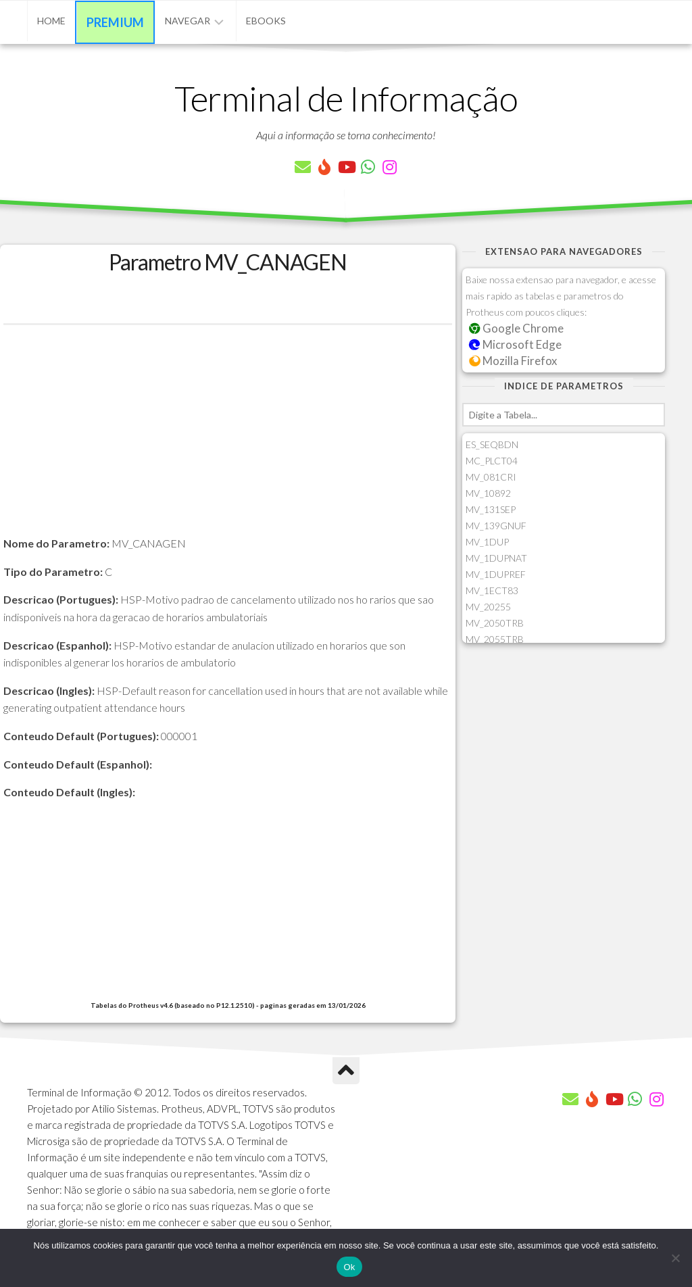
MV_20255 (488, 606)
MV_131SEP (491, 509)
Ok (349, 1267)
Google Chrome (516, 328)
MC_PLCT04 (492, 460)
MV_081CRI (491, 477)
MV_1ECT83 (492, 590)
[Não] (675, 1258)
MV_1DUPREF (496, 574)
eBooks (266, 20)
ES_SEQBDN (492, 444)
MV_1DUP (487, 542)
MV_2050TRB (495, 623)
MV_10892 (488, 493)
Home (51, 20)
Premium (115, 22)
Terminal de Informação (346, 98)
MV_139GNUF (496, 525)
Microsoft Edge (515, 344)
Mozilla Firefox (513, 361)
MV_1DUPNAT (496, 558)
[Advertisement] (227, 440)
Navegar (187, 20)
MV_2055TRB (495, 639)
